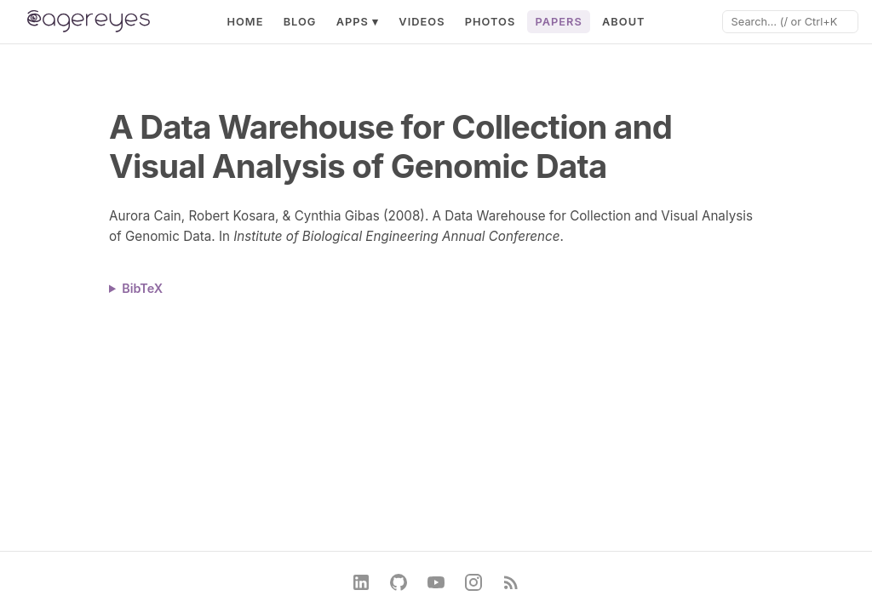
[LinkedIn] (361, 582)
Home (245, 21)
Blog (300, 21)
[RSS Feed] (511, 582)
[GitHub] (398, 582)
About (623, 21)
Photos (490, 21)
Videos (422, 21)
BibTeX (142, 288)
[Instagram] (473, 582)
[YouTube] (436, 582)
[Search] (790, 21)
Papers (558, 21)
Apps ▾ (358, 21)
